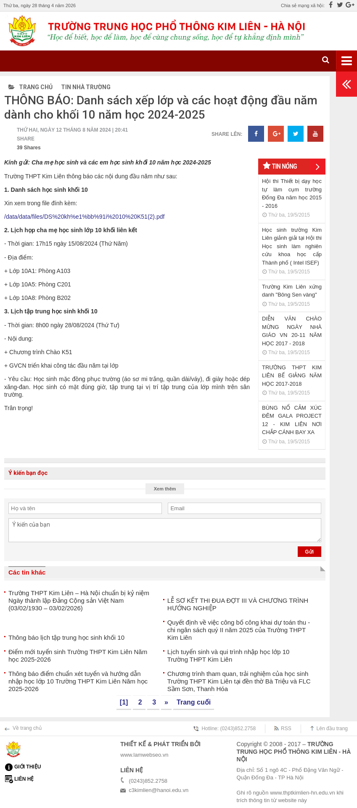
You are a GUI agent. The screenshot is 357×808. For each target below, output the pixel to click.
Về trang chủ (27, 728)
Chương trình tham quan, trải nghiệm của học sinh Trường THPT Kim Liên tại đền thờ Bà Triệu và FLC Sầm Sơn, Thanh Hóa (239, 681)
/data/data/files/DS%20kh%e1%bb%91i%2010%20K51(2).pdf (84, 216)
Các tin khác (26, 572)
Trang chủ (30, 87)
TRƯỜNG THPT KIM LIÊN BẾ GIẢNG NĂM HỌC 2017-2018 (292, 375)
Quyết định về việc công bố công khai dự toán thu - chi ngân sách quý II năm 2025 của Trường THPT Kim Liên (238, 630)
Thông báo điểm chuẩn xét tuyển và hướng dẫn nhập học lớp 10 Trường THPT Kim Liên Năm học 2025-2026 (78, 681)
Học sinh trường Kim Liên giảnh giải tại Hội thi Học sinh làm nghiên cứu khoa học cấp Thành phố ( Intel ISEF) (292, 246)
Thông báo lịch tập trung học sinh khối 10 (66, 637)
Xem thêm (165, 488)
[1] (124, 702)
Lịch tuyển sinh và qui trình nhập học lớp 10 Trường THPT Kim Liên (228, 655)
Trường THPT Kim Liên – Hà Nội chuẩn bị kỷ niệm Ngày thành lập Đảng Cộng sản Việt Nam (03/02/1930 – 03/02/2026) (78, 600)
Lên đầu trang (332, 728)
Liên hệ (24, 779)
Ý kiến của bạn (164, 530)
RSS (286, 728)
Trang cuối (194, 702)
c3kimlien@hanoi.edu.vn (158, 790)
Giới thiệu (27, 767)
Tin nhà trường (86, 87)
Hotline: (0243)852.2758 (228, 728)
